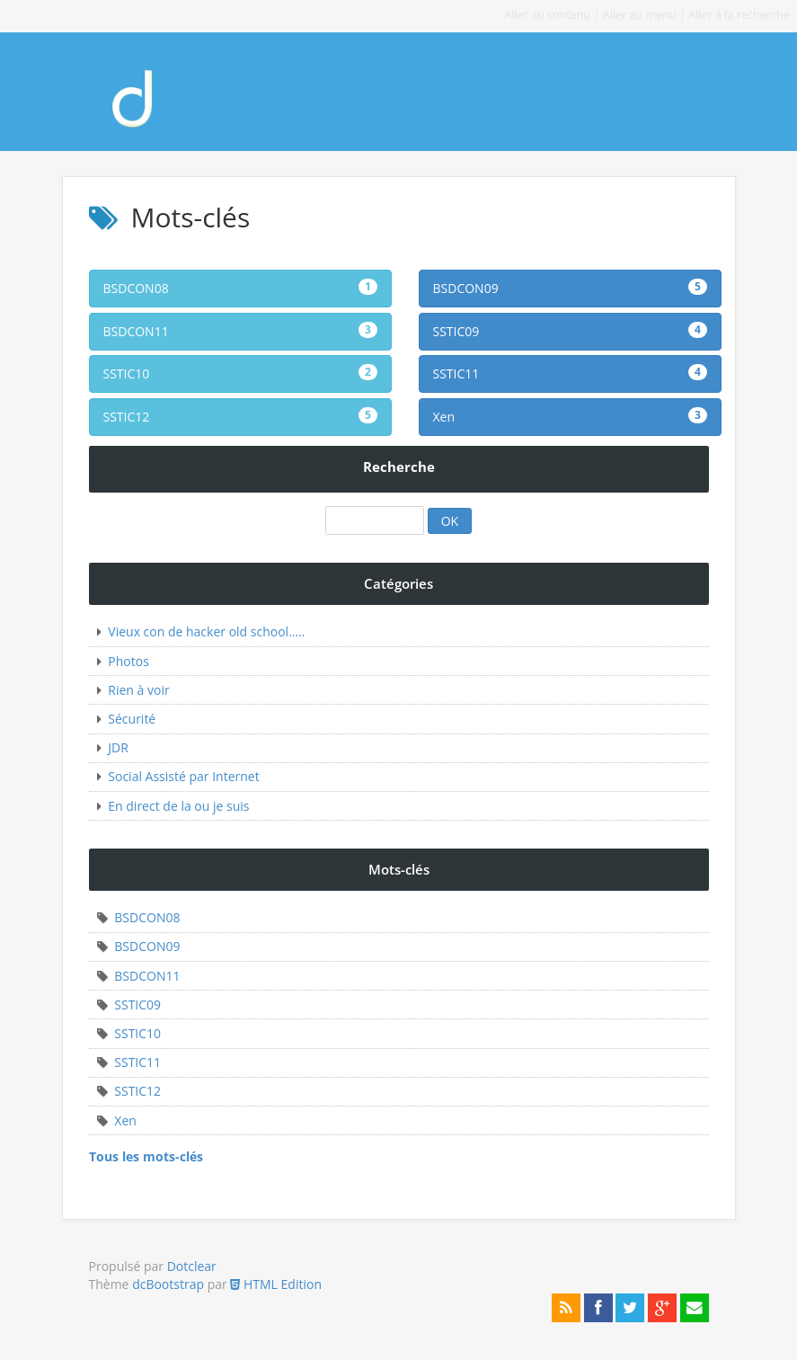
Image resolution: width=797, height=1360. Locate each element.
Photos (128, 661)
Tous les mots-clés (146, 1156)
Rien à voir (138, 689)
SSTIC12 (240, 416)
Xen (570, 416)
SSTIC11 (570, 373)
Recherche (399, 467)
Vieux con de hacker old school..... (206, 631)
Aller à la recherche (739, 14)
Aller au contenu (547, 14)
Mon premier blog (146, 92)
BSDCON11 (240, 331)
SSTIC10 (240, 373)
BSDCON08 (240, 288)
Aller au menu (640, 14)
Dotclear (192, 1266)
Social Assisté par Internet (183, 776)
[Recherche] (374, 521)
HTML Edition (276, 1284)
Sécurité (131, 718)
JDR (118, 747)
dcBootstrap (168, 1284)
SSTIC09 (570, 331)
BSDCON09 (570, 288)
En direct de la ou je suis (178, 805)
